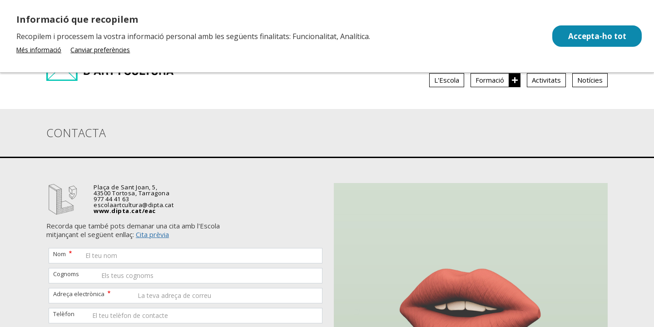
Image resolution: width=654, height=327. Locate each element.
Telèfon (63, 313)
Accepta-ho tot (596, 36)
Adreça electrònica (79, 293)
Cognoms (66, 273)
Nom (60, 254)
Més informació (38, 49)
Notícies (590, 79)
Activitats (546, 79)
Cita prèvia (152, 234)
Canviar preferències (100, 49)
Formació (490, 79)
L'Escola (446, 79)
